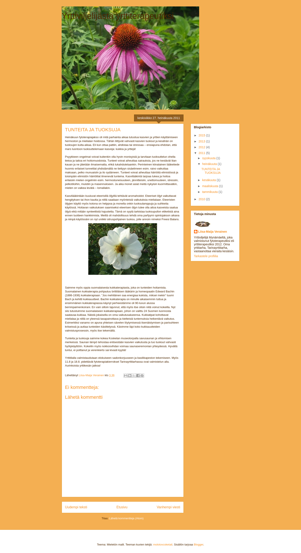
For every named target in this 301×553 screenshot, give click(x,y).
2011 (202, 153)
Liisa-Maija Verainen (212, 231)
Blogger (198, 544)
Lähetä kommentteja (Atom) (126, 518)
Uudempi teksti (76, 507)
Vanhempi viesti (168, 507)
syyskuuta (209, 158)
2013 (202, 141)
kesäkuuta (209, 180)
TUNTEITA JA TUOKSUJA (211, 170)
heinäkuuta (210, 164)
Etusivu (121, 507)
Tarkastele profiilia (206, 256)
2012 (202, 147)
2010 (202, 199)
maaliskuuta (210, 186)
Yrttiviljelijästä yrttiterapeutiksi (118, 16)
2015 (202, 135)
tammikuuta (210, 192)
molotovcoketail (163, 544)
